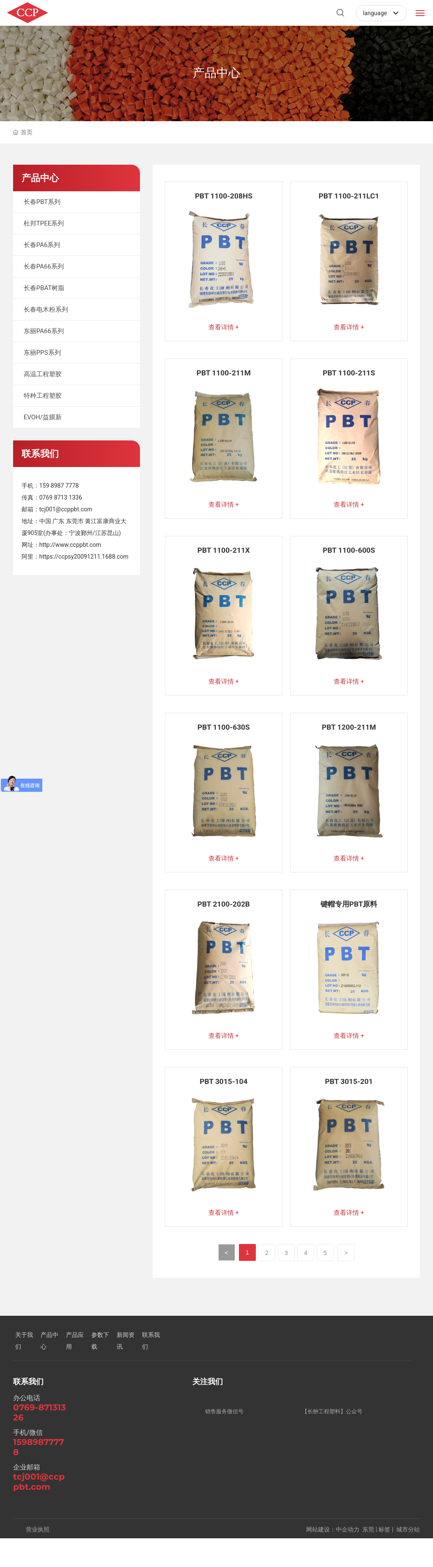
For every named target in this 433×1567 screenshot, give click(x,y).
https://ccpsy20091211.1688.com (84, 556)
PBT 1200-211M (349, 741)
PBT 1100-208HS (223, 196)
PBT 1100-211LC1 (349, 196)
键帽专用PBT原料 (349, 923)
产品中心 (216, 73)
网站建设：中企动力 (332, 1558)
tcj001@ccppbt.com (66, 509)
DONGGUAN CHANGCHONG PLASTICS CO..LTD (102, 19)
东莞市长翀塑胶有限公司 (102, 8)
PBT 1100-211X (223, 559)
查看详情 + (223, 328)
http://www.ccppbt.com (70, 544)
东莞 (368, 1558)
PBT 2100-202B (223, 923)
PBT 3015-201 (348, 1105)
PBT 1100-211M (223, 378)
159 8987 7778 (59, 485)
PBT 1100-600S (349, 559)
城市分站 (408, 1558)
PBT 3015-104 (223, 1105)
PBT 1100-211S (349, 378)
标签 (384, 1558)
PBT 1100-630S (224, 741)
